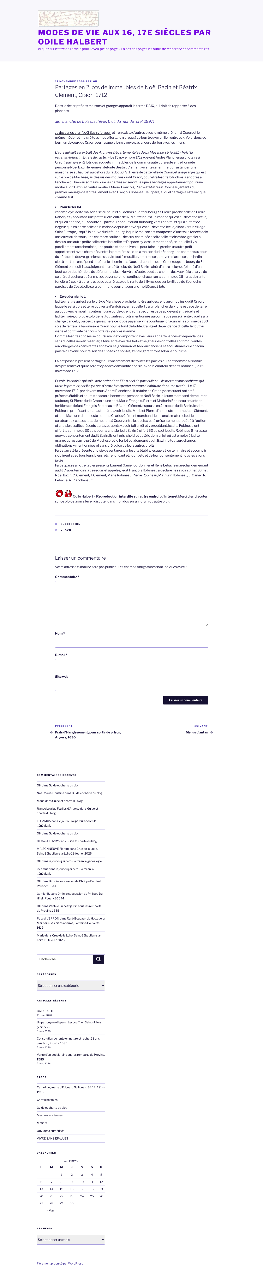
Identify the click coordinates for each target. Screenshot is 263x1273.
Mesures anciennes (50, 1115)
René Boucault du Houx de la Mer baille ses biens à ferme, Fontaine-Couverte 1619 (71, 923)
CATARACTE (45, 1011)
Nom (60, 633)
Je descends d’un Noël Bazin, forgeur (83, 133)
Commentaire (67, 577)
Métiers (42, 1123)
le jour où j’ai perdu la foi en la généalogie (75, 861)
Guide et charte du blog (64, 785)
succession (70, 524)
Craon (66, 529)
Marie (40, 801)
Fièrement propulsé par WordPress (60, 1263)
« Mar (50, 1210)
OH (95, 81)
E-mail (61, 655)
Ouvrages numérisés (50, 1130)
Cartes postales (47, 1099)
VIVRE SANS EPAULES (52, 1138)
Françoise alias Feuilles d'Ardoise (58, 808)
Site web (61, 677)
